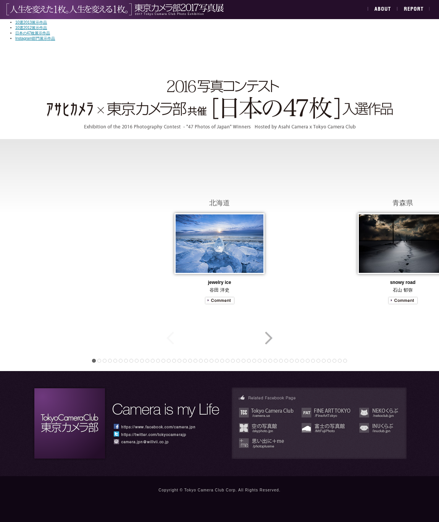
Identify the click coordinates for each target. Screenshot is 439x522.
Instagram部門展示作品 (35, 38)
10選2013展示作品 (31, 22)
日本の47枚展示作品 (32, 33)
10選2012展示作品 (31, 28)
